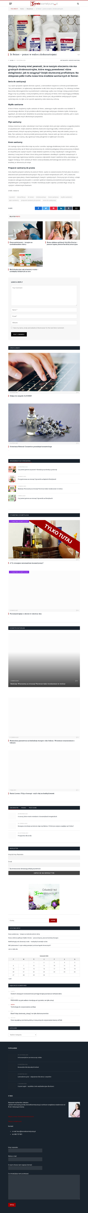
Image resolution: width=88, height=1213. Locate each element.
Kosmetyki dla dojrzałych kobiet (28, 1067)
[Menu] (10, 3)
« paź (9, 978)
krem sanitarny (53, 197)
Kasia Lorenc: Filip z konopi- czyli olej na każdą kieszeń (32, 793)
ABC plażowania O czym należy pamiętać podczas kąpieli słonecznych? (29, 945)
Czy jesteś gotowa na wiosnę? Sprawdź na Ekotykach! (35, 498)
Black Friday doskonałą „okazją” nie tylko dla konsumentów (30, 1013)
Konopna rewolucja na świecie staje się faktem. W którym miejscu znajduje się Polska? (46, 826)
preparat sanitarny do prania (30, 200)
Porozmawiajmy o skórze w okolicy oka (25, 614)
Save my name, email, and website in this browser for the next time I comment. (38, 328)
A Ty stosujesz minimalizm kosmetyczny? (26, 563)
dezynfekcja (21, 197)
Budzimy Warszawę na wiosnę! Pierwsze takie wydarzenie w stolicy (40, 489)
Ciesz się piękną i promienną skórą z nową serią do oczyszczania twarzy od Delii (36, 1020)
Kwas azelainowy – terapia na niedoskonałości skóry (21, 243)
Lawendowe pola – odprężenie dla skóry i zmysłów (34, 1077)
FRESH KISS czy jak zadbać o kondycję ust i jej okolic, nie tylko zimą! (32, 1000)
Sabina (13, 1004)
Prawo (23, 808)
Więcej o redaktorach (15, 1121)
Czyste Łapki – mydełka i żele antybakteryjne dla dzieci (36, 1086)
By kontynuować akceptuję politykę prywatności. (25, 869)
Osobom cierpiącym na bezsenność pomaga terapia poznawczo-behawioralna (36, 994)
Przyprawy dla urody (25, 836)
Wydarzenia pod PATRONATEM (20, 461)
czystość (12, 197)
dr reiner (31, 197)
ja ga (11, 60)
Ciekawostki (14, 808)
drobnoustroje (41, 197)
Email (10, 861)
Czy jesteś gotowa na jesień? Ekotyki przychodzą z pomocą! (37, 470)
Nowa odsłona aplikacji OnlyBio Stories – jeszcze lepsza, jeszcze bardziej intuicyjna (62, 243)
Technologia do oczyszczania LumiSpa (23, 1007)
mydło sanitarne (66, 197)
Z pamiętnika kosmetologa (19, 521)
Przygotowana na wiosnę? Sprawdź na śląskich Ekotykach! (37, 479)
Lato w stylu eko (13, 949)
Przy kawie (33, 808)
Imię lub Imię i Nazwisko (15, 854)
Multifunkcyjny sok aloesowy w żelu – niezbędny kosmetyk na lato (24, 270)
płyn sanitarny (14, 200)
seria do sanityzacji (49, 200)
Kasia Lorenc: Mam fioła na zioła (21, 692)
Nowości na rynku (74, 60)
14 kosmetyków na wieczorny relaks (30, 1057)
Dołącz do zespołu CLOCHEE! (21, 396)
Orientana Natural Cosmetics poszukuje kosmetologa (31, 446)
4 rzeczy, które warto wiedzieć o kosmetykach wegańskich (37, 816)
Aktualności (64, 60)
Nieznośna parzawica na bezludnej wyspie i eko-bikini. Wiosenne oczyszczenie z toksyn (42, 742)
